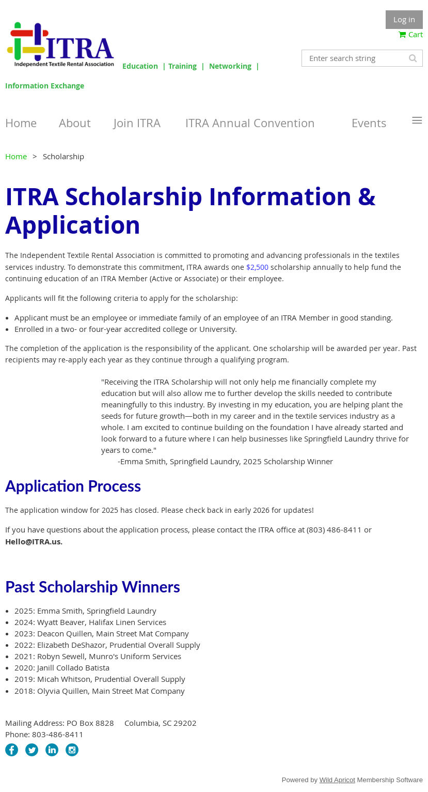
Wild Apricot (337, 780)
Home (16, 156)
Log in (404, 19)
